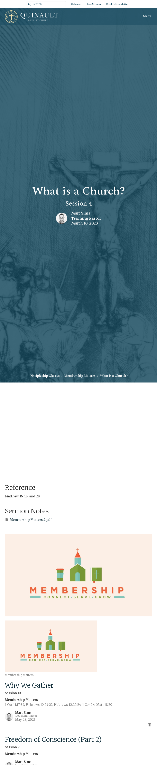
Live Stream (94, 4)
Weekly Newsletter (117, 4)
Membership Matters (79, 375)
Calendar (76, 4)
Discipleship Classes (44, 375)
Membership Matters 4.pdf (28, 519)
